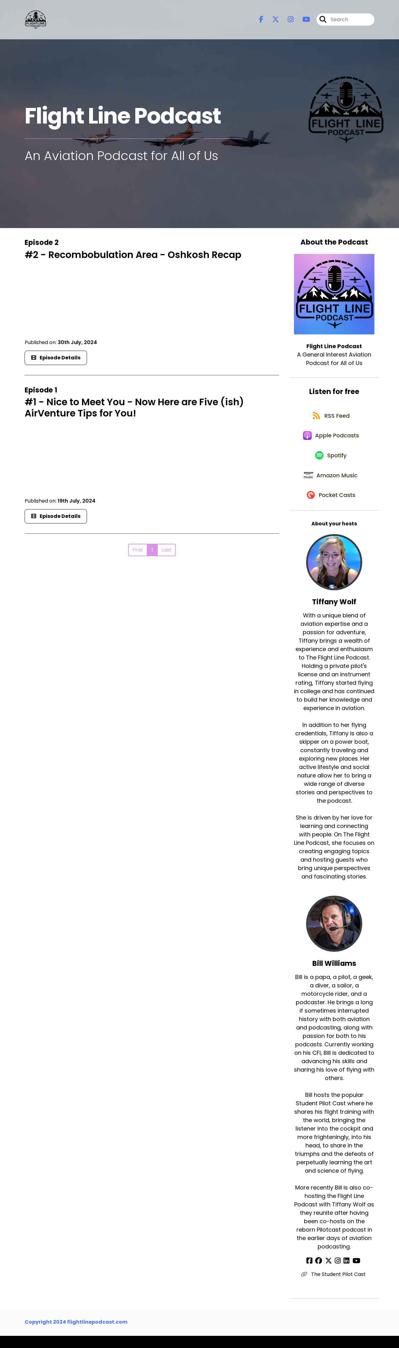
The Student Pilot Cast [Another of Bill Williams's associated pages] (334, 1286)
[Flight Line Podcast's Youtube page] (302, 20)
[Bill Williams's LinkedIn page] (345, 1273)
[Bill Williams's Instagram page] (338, 1273)
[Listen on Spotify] (331, 462)
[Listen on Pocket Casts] (331, 507)
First (137, 549)
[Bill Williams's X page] (330, 1273)
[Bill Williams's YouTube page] (353, 1273)
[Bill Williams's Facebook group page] (322, 1273)
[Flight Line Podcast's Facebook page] (261, 20)
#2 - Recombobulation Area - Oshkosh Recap (133, 254)
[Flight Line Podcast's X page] (272, 20)
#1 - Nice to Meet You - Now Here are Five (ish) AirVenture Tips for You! (134, 408)
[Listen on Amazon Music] (331, 484)
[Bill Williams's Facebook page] (314, 1273)
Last (166, 549)
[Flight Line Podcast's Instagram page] (287, 20)
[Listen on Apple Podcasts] (331, 440)
